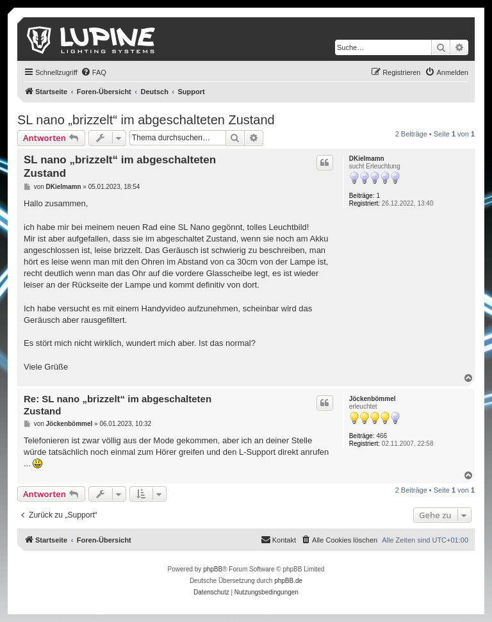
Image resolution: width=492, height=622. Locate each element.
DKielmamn (366, 158)
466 (382, 435)
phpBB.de (288, 580)
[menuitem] (93, 72)
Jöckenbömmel (372, 398)
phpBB (212, 569)
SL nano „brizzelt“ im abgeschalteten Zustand (146, 120)
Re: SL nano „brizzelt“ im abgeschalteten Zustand (117, 404)
